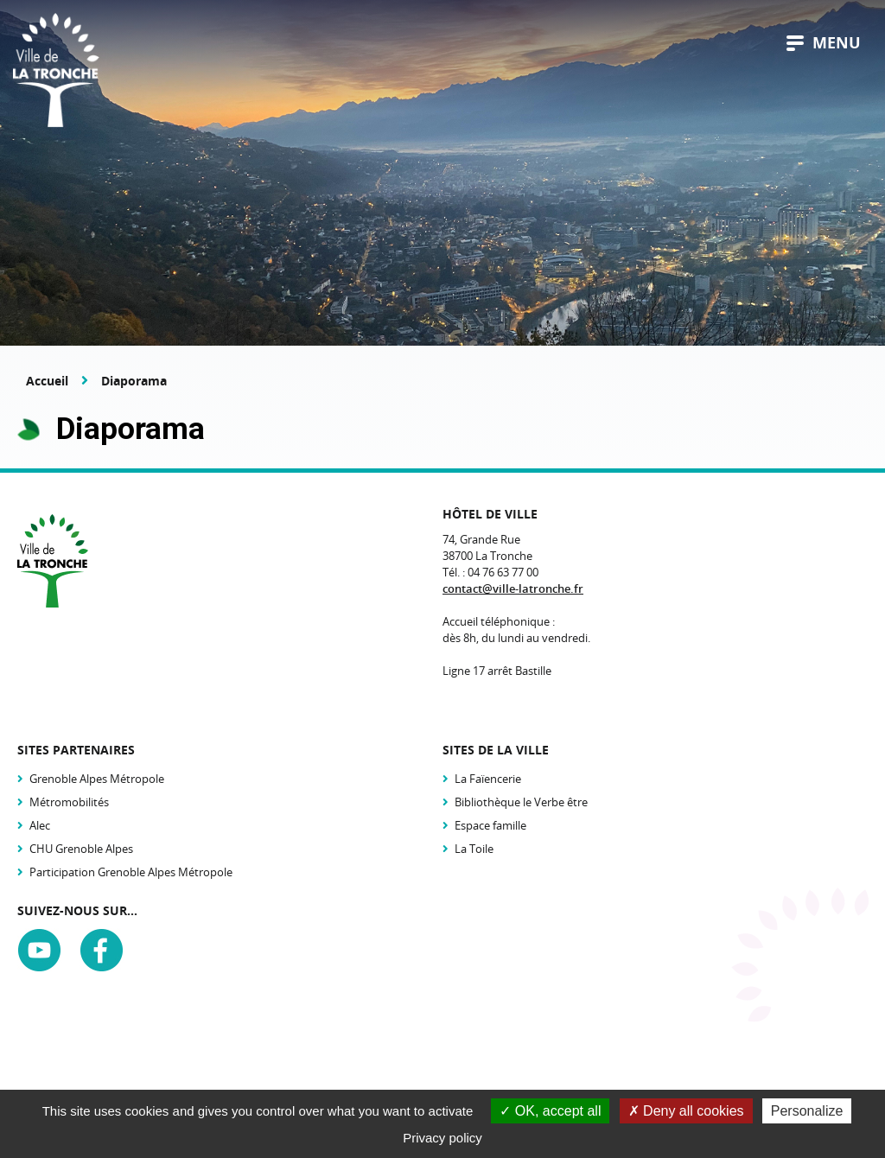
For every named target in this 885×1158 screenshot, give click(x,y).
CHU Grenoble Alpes (81, 848)
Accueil (47, 380)
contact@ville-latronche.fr (512, 588)
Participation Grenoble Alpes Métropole (130, 872)
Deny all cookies (686, 1111)
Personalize (807, 1111)
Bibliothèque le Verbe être (521, 802)
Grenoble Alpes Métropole (96, 778)
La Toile (474, 848)
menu (823, 43)
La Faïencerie (488, 778)
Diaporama (134, 380)
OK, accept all (550, 1111)
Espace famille (490, 825)
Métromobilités (69, 802)
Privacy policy (442, 1137)
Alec (39, 825)
